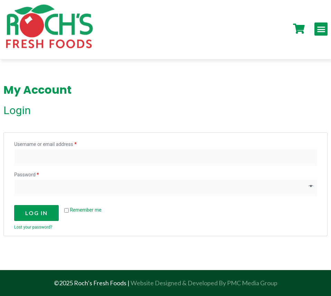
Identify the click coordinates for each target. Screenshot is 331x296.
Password (26, 174)
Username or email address (45, 144)
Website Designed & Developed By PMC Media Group (204, 283)
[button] (321, 29)
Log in (36, 213)
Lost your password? (33, 227)
